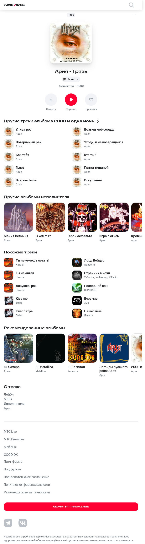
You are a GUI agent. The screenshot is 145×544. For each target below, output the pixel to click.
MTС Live (10, 431)
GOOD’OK (11, 454)
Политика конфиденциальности (27, 484)
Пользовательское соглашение (26, 477)
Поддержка (12, 469)
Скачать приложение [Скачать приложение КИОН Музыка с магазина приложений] (71, 506)
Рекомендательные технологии (27, 492)
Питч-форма (13, 461)
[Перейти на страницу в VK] (22, 523)
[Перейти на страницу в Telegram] (8, 523)
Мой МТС (10, 447)
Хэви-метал (66, 86)
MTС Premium (14, 439)
